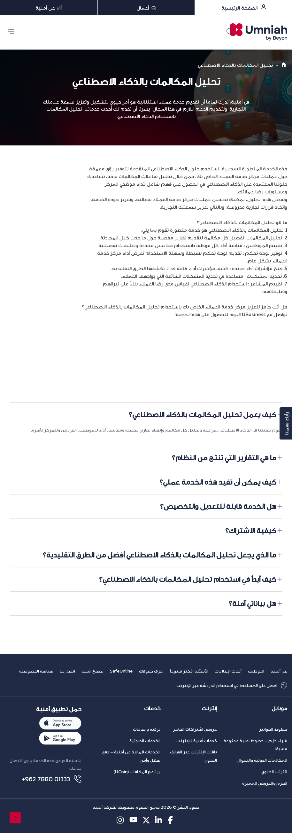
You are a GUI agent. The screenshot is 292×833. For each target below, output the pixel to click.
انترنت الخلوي (274, 771)
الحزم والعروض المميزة (264, 783)
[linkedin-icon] (159, 820)
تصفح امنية (92, 671)
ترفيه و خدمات (146, 729)
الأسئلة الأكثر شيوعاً (189, 671)
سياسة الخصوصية (36, 671)
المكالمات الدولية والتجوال (262, 760)
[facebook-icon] (172, 820)
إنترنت (209, 708)
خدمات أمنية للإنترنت (196, 740)
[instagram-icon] (121, 820)
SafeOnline (121, 671)
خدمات (152, 708)
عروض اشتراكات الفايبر (195, 729)
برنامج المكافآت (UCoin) (136, 771)
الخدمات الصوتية (144, 740)
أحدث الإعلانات (228, 671)
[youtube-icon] (133, 820)
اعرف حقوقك (151, 671)
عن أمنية (279, 671)
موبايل (279, 708)
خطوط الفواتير (273, 729)
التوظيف (256, 671)
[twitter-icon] (146, 820)
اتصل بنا (67, 671)
